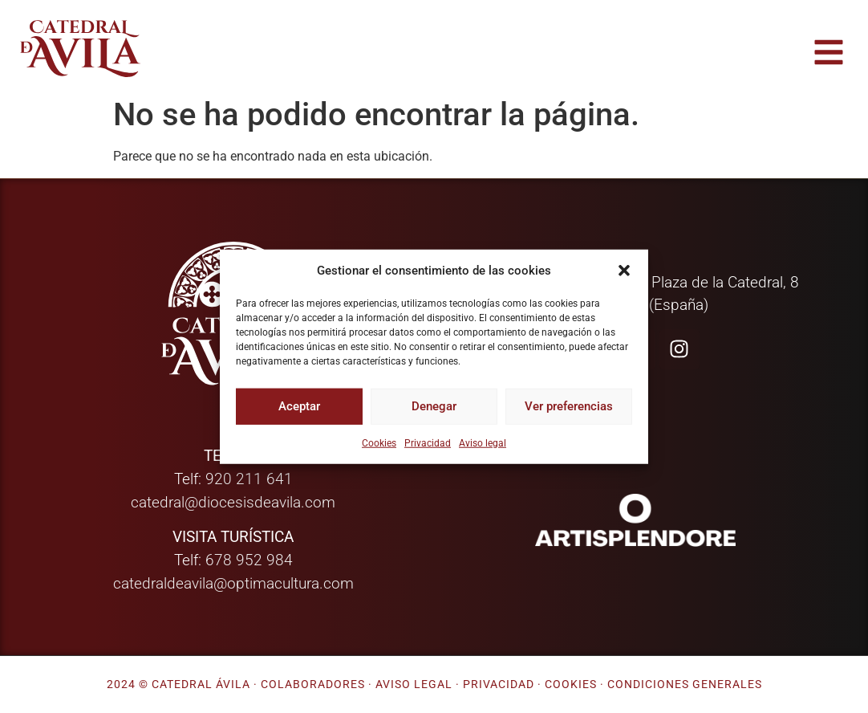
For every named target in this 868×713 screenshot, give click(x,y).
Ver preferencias (569, 406)
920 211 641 (249, 479)
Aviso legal (482, 442)
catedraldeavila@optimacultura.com (233, 583)
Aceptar (299, 406)
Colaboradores (313, 684)
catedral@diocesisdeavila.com (233, 502)
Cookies (379, 442)
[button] (624, 271)
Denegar (434, 406)
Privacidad (427, 442)
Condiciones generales (684, 684)
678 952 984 (249, 560)
